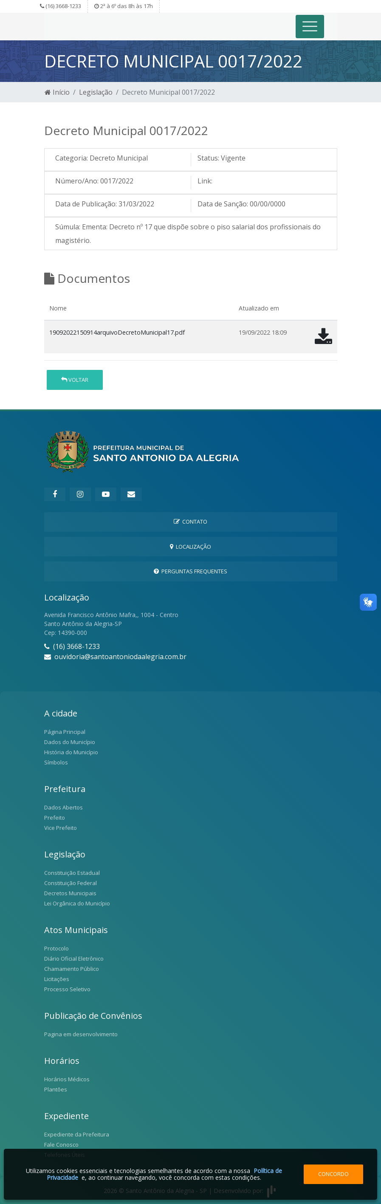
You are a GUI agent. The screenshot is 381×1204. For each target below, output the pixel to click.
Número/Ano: (77, 181)
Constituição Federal (70, 883)
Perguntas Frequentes (190, 571)
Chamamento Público (71, 969)
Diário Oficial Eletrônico (74, 958)
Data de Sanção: (223, 204)
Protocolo (56, 948)
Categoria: (71, 158)
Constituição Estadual (72, 873)
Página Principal (64, 732)
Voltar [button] (74, 379)
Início (57, 92)
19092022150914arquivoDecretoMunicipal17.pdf (117, 332)
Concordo (333, 1174)
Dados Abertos (63, 807)
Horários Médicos (67, 1079)
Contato (190, 521)
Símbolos (56, 762)
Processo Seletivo (67, 989)
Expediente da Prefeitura (76, 1134)
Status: (208, 158)
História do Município (71, 752)
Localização (190, 546)
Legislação (96, 92)
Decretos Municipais (70, 893)
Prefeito (54, 817)
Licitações (56, 979)
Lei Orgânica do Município (77, 903)
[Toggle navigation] (310, 26)
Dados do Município (69, 742)
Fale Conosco (61, 1144)
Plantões (55, 1089)
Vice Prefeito (60, 828)
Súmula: (67, 226)
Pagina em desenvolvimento (81, 1034)
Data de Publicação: (86, 204)
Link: (205, 181)
